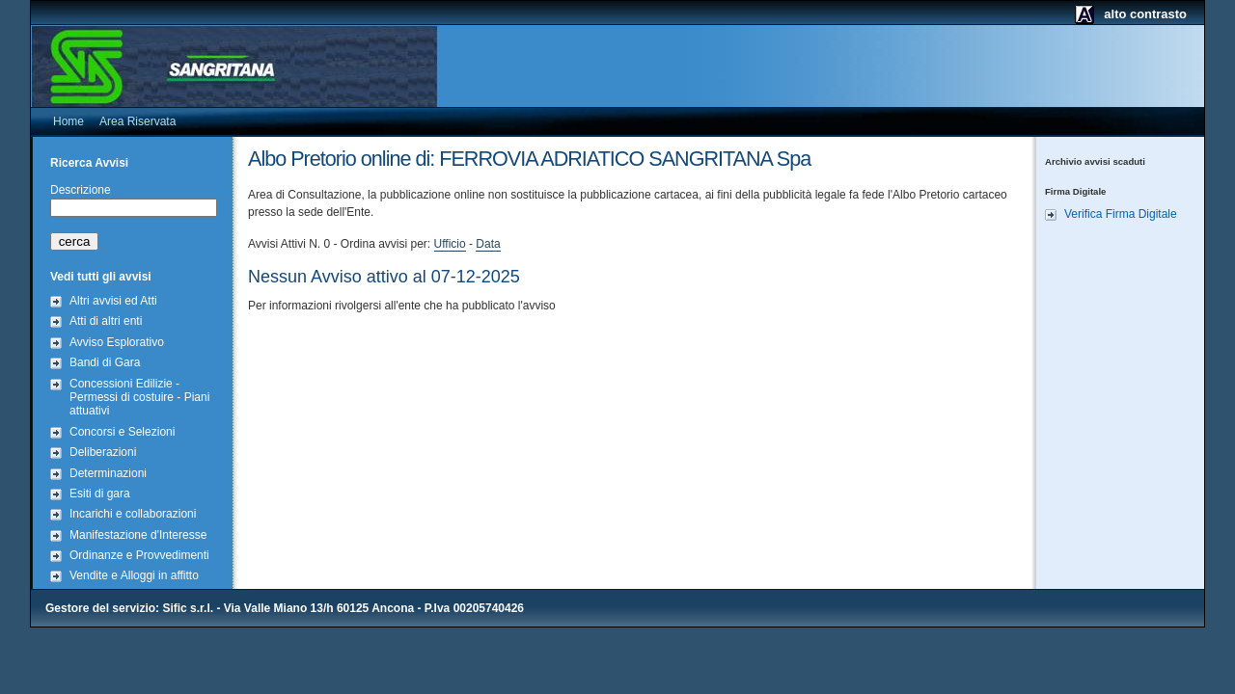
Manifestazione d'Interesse (137, 535)
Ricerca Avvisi (89, 163)
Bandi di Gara (104, 362)
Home (68, 121)
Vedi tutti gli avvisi (100, 276)
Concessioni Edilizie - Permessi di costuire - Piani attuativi (139, 397)
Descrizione (80, 190)
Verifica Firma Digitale (1120, 214)
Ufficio (450, 244)
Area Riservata (137, 121)
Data (488, 244)
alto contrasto (1145, 14)
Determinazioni (108, 473)
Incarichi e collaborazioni (132, 513)
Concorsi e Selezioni (122, 432)
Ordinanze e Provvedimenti (139, 555)
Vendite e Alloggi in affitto (134, 575)
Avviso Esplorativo (116, 342)
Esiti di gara (99, 493)
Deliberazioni (102, 452)
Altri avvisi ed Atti (113, 300)
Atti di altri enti (105, 321)
